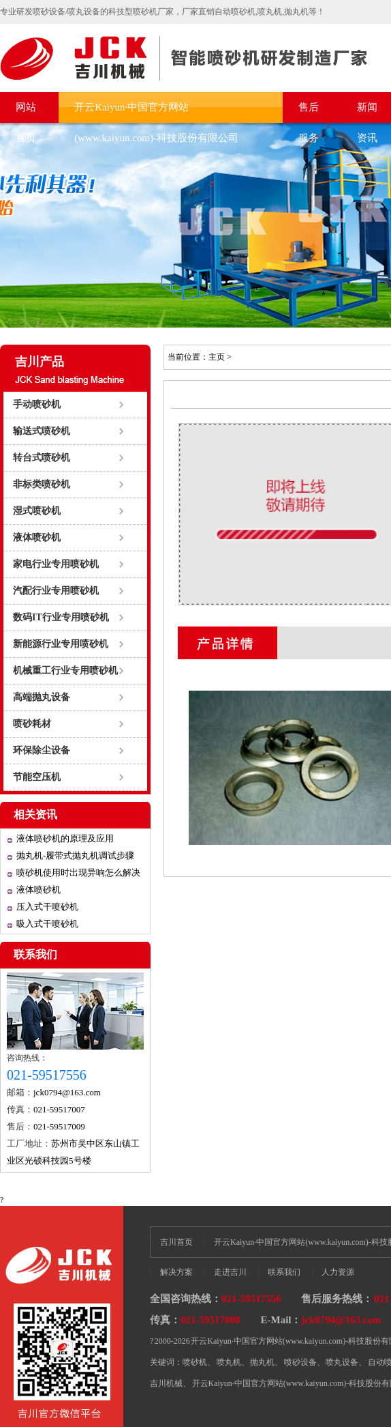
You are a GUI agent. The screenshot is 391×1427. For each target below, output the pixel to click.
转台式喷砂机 (41, 457)
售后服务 (308, 112)
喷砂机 (195, 1362)
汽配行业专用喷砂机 (56, 591)
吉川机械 (166, 1383)
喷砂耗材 (32, 724)
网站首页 (26, 112)
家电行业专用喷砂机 (56, 564)
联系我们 (35, 954)
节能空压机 (37, 777)
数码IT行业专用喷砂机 (61, 617)
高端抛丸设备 (41, 697)
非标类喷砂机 (41, 484)
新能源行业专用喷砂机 (60, 644)
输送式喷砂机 (41, 431)
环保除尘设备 (41, 750)
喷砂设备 (300, 1362)
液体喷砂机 (37, 537)
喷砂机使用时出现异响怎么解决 (78, 872)
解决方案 (176, 1272)
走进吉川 (230, 1272)
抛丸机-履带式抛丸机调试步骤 (75, 855)
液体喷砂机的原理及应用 (65, 838)
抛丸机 (262, 1362)
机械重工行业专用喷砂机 (65, 670)
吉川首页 (176, 1242)
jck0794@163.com (67, 1092)
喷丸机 (229, 1362)
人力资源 (338, 1272)
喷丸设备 (342, 1362)
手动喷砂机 (37, 404)
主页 (216, 357)
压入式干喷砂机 (47, 907)
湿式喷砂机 (37, 511)
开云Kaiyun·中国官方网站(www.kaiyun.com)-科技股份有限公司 (156, 112)
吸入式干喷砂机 (47, 924)
